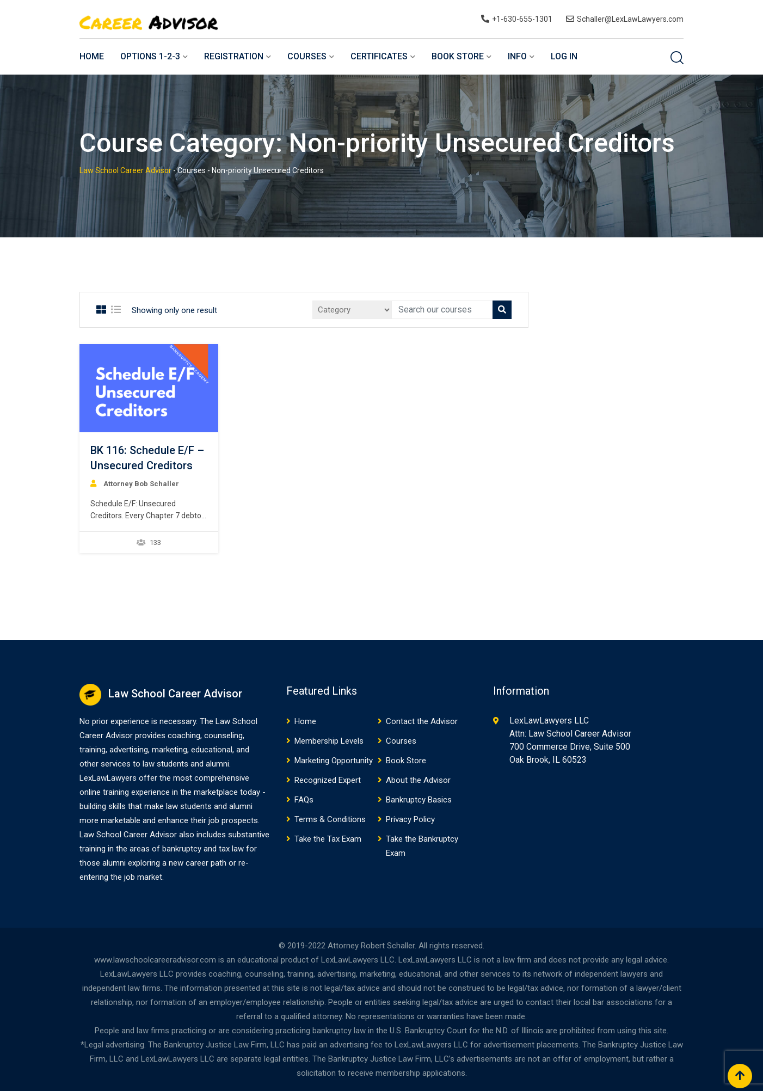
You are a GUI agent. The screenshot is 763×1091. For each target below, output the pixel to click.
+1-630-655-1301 (522, 19)
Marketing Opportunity (333, 760)
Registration (233, 56)
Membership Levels (329, 741)
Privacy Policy (410, 819)
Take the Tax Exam (327, 839)
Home (91, 56)
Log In (564, 56)
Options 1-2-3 (150, 56)
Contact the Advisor (422, 721)
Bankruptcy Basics (419, 800)
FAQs (303, 800)
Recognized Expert (327, 780)
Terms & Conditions (330, 819)
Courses (307, 56)
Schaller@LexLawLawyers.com (630, 19)
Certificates (379, 56)
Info (517, 56)
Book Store (458, 56)
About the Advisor (418, 780)
